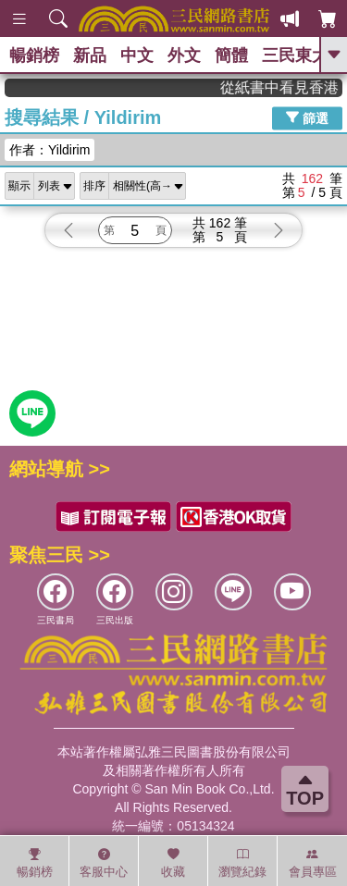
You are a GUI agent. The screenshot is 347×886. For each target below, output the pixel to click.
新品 (89, 55)
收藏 (173, 863)
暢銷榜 (34, 55)
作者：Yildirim (49, 149)
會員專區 (313, 863)
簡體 (231, 55)
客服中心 (104, 863)
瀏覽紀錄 (242, 863)
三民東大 (295, 55)
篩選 (307, 117)
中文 (137, 55)
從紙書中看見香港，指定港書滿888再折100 (290, 87)
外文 (184, 55)
